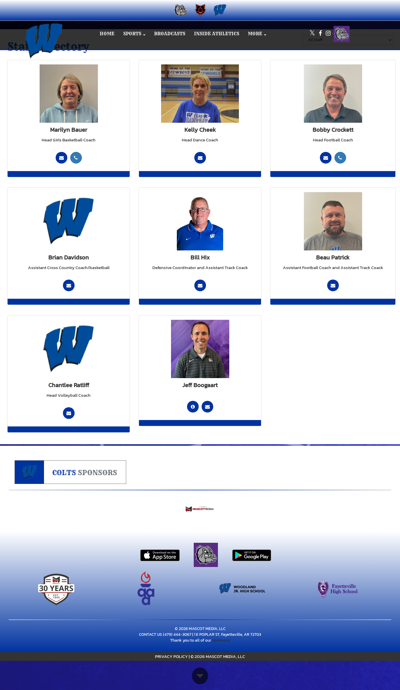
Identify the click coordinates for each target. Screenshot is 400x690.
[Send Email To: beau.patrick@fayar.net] (333, 285)
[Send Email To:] (200, 158)
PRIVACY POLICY (171, 656)
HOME (107, 33)
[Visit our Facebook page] (320, 34)
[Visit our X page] (312, 34)
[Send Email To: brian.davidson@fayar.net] (69, 285)
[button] (134, 34)
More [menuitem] (257, 33)
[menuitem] (180, 10)
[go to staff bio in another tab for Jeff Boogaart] (193, 406)
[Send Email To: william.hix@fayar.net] (200, 285)
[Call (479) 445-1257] (340, 158)
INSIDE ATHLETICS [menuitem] (216, 33)
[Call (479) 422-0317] (76, 158)
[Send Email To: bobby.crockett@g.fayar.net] (326, 158)
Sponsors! (221, 640)
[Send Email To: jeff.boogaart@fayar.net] (207, 406)
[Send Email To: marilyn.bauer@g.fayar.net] (61, 158)
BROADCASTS (169, 33)
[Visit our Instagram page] (328, 34)
